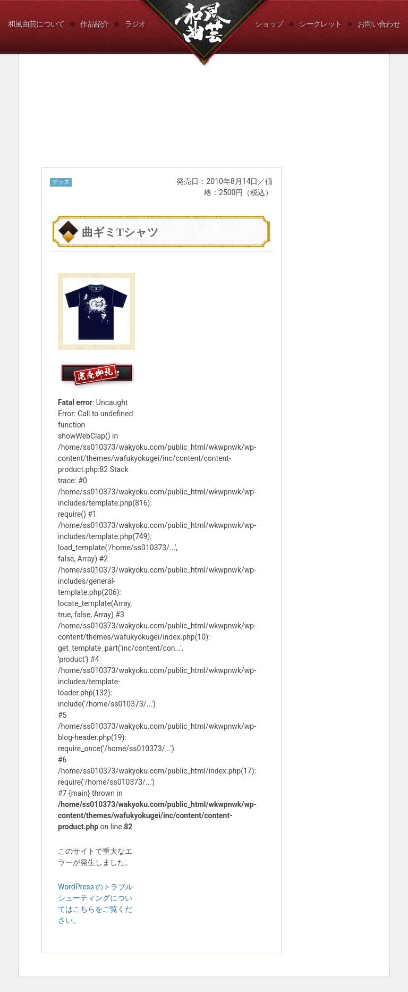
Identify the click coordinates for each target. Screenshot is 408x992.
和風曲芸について (36, 24)
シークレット (320, 24)
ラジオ (135, 24)
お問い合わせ (379, 24)
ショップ (269, 24)
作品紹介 (94, 24)
